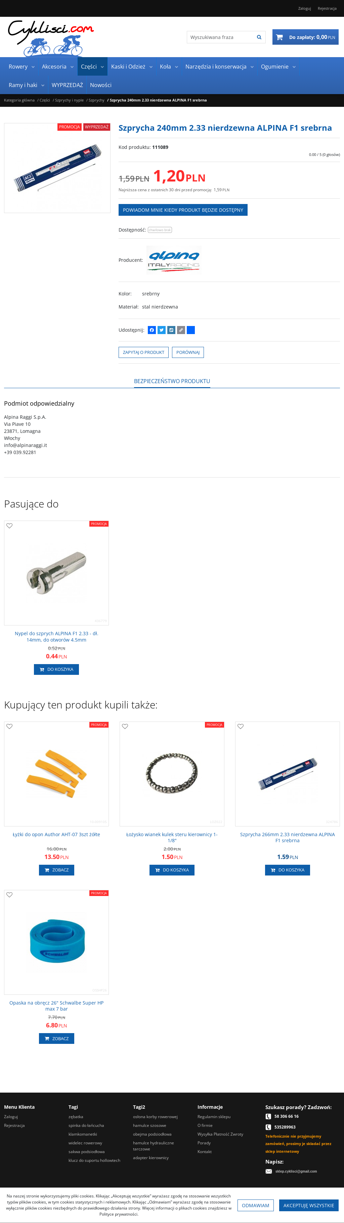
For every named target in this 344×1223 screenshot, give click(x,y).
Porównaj (188, 352)
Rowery (18, 66)
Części (89, 66)
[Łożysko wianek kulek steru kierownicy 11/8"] (172, 837)
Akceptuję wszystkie (309, 1205)
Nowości (101, 85)
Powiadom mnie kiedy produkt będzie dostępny (183, 210)
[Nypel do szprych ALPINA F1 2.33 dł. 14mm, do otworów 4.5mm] (56, 636)
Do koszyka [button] (56, 669)
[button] (172, 381)
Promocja (69, 127)
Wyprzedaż (97, 127)
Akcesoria (54, 66)
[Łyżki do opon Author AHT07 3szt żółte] (56, 834)
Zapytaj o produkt (143, 352)
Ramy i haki (23, 85)
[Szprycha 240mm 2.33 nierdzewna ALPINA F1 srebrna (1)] (57, 168)
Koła (165, 66)
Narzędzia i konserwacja (216, 66)
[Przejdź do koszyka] (312, 37)
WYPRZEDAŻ (67, 85)
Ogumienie (275, 66)
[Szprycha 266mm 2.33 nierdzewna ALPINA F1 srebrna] (288, 837)
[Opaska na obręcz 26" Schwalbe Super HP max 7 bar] (56, 1006)
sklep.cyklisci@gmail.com (296, 1171)
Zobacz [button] (57, 870)
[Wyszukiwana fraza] (216, 37)
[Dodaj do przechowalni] (9, 526)
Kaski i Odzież (128, 66)
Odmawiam (255, 1205)
